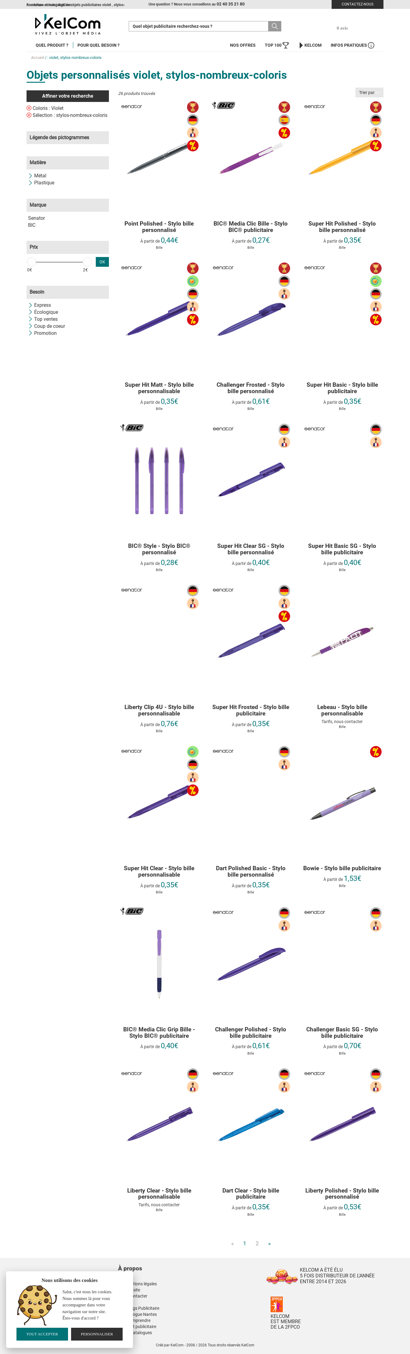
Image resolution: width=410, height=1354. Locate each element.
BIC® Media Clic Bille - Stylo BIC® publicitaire (251, 227)
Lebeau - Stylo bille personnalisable (342, 710)
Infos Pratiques (352, 45)
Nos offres (243, 45)
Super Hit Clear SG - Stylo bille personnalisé (250, 549)
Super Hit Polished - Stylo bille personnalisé (342, 227)
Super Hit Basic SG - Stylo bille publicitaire (342, 549)
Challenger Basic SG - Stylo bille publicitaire (342, 1032)
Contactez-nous (357, 4)
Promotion (42, 333)
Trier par (369, 92)
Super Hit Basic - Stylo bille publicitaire (342, 388)
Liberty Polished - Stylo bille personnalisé (342, 1194)
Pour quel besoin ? (98, 45)
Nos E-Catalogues (135, 1332)
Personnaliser (97, 1334)
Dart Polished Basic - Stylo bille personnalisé (251, 871)
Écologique (43, 312)
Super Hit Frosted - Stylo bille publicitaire (250, 710)
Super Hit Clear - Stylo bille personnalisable (159, 871)
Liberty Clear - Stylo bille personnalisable (159, 1194)
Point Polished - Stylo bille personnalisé (159, 227)
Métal (37, 176)
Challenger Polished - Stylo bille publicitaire (250, 1032)
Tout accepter (42, 1334)
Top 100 (277, 45)
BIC (31, 225)
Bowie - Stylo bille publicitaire (342, 868)
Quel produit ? (52, 45)
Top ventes (43, 319)
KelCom (310, 45)
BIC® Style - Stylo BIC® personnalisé (159, 549)
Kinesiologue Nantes (137, 1314)
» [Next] (269, 1243)
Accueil (37, 57)
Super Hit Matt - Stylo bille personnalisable (159, 388)
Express (39, 305)
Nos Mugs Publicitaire (138, 1308)
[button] (167, 1262)
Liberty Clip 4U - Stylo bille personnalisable (159, 710)
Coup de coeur (46, 326)
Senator (36, 218)
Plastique (41, 183)
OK (102, 261)
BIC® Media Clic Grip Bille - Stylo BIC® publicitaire (159, 1032)
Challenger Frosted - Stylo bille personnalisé (251, 388)
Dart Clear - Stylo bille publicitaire (250, 1194)
